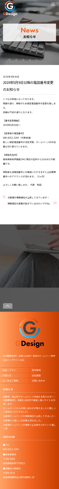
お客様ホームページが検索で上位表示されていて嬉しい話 (29, 426)
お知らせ (7, 375)
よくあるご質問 (10, 380)
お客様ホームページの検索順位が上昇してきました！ (29, 416)
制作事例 (36, 370)
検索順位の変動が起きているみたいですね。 (29, 203)
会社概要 (36, 375)
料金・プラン (9, 370)
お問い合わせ (38, 380)
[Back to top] (7, 306)
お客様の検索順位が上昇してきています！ (28, 197)
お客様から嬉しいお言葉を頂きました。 (23, 420)
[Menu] (53, 4)
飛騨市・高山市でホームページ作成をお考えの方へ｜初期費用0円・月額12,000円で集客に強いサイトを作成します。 (29, 400)
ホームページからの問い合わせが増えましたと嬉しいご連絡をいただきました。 (29, 410)
